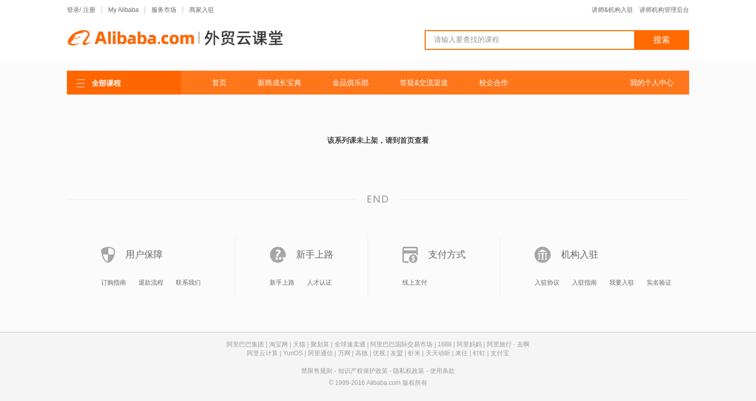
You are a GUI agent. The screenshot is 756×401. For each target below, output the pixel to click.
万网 (344, 353)
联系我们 (188, 282)
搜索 (661, 39)
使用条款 (442, 371)
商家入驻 (201, 10)
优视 (379, 353)
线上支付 (414, 282)
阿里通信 (320, 353)
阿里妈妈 (469, 344)
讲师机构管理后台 (664, 10)
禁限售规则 (316, 371)
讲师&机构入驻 (612, 10)
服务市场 (163, 10)
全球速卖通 (350, 344)
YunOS (293, 353)
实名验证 (659, 282)
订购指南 (113, 282)
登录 (73, 10)
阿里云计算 (262, 353)
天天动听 (438, 353)
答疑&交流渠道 (424, 82)
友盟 (396, 353)
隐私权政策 (408, 371)
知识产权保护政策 (363, 371)
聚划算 (320, 344)
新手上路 (314, 254)
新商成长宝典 (279, 82)
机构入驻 (579, 254)
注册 (89, 10)
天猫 (299, 344)
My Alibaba (123, 10)
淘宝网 (278, 344)
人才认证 (319, 282)
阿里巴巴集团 (245, 344)
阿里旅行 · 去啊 (508, 344)
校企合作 (493, 82)
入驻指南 (584, 282)
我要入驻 (621, 282)
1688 (445, 344)
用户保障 (144, 254)
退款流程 (150, 282)
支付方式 (447, 254)
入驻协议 (547, 282)
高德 (361, 353)
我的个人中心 (652, 82)
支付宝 (500, 353)
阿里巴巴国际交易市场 (401, 344)
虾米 (414, 353)
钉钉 (479, 353)
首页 (219, 82)
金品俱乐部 (350, 82)
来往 (461, 353)
